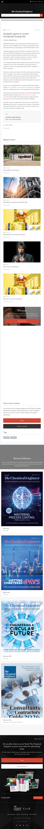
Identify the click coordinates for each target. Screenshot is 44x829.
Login (40, 1)
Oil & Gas (8, 168)
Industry (8, 200)
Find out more (22, 321)
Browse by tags (24, 814)
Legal (8, 814)
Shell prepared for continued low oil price (14, 234)
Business (8, 29)
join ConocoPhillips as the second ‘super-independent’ (20, 87)
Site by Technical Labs (22, 821)
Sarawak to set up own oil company (12, 299)
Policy (7, 264)
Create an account (22, 426)
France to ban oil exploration (11, 267)
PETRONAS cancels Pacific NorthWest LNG (15, 202)
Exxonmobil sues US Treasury (11, 170)
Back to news (9, 125)
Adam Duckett (16, 117)
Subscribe (33, 1)
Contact (18, 814)
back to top (37, 739)
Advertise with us (33, 814)
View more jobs (38, 797)
